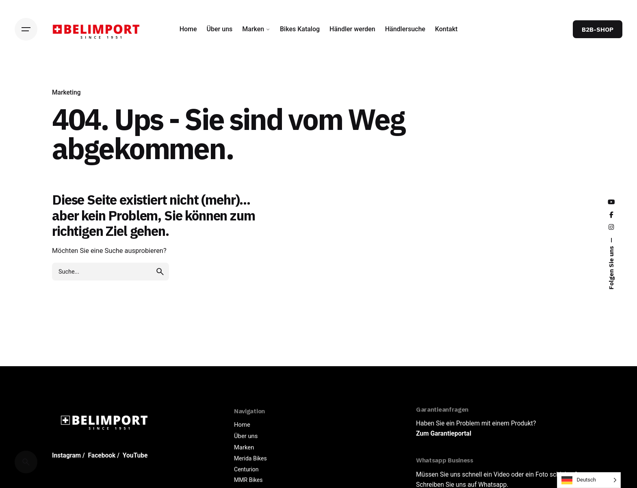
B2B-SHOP (597, 29)
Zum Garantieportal (443, 433)
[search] (160, 272)
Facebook (102, 455)
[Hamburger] (26, 29)
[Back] (26, 84)
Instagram (66, 455)
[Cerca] (26, 462)
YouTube (135, 455)
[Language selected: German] (589, 480)
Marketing (66, 92)
